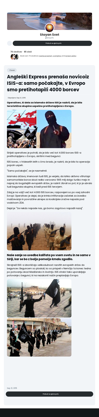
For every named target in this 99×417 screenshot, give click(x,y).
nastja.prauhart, (46, 56)
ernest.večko (70, 56)
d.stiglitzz (57, 56)
